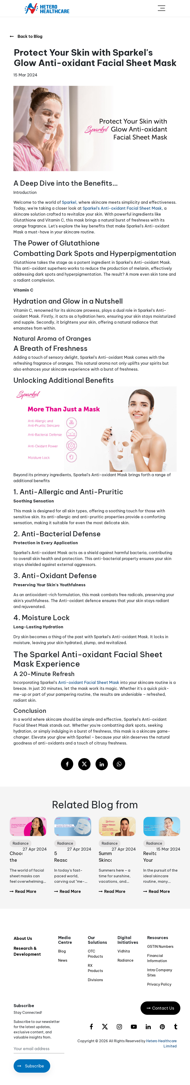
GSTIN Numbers (160, 946)
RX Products (95, 968)
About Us (23, 938)
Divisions (95, 980)
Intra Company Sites (159, 972)
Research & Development (27, 951)
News (62, 960)
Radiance (125, 960)
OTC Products (95, 954)
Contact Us (160, 1008)
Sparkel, (69, 202)
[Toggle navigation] (161, 8)
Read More (23, 891)
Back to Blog (26, 36)
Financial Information (157, 958)
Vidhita (124, 951)
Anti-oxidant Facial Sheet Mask (89, 682)
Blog (62, 951)
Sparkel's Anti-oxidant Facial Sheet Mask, (123, 208)
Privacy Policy (159, 984)
